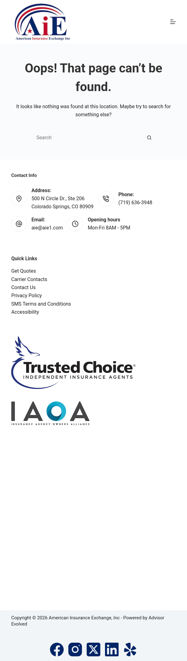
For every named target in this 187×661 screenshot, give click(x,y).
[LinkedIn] (112, 649)
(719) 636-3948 (135, 203)
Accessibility (25, 312)
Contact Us (23, 287)
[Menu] (173, 22)
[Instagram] (75, 649)
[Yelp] (130, 649)
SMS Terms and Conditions (41, 304)
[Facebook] (57, 649)
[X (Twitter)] (93, 649)
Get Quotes (23, 271)
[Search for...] (87, 138)
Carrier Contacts (29, 279)
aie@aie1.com (47, 228)
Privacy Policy (26, 295)
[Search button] (149, 138)
